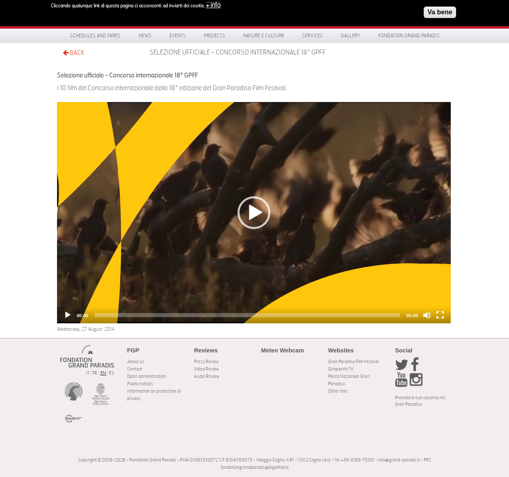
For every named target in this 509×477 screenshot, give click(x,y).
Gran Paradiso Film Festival (353, 361)
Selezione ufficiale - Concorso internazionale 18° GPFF (238, 52)
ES (111, 373)
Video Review (206, 369)
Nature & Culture (263, 35)
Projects (214, 35)
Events (177, 35)
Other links (338, 391)
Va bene (439, 10)
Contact (134, 369)
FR (94, 373)
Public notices (140, 384)
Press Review (206, 361)
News (145, 35)
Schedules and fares (95, 35)
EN (103, 373)
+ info (213, 4)
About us (135, 361)
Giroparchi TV (340, 369)
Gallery (350, 35)
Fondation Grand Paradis (409, 35)
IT (87, 373)
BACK (73, 52)
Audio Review (206, 376)
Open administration (146, 376)
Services (312, 35)
